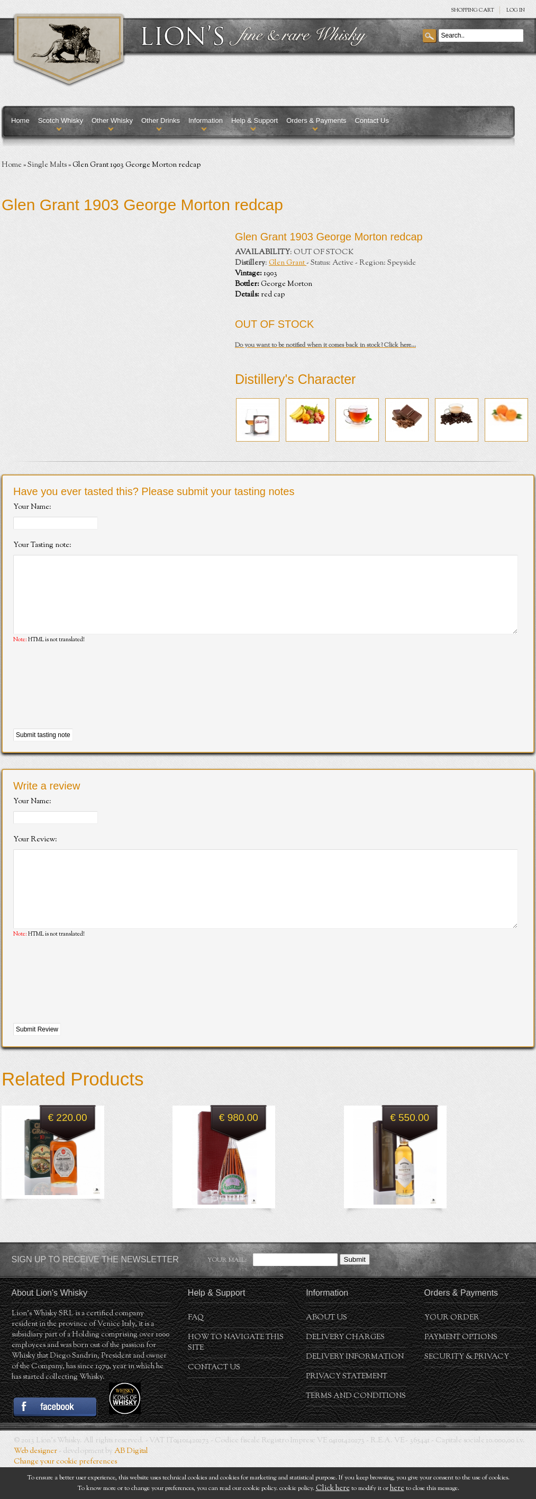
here (397, 1488)
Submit (355, 1291)
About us (326, 1349)
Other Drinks (160, 120)
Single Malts (47, 165)
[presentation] (93, 702)
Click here (333, 1488)
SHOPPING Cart (472, 10)
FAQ (196, 1349)
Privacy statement (346, 1408)
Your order (451, 1349)
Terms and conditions (356, 1428)
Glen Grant (287, 263)
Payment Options (460, 1369)
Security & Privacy (466, 1389)
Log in (515, 10)
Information (205, 120)
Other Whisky (112, 120)
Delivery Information (355, 1389)
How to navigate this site (236, 1374)
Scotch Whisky (60, 120)
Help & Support (254, 120)
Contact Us (372, 120)
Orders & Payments (316, 120)
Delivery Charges (345, 1369)
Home (20, 120)
